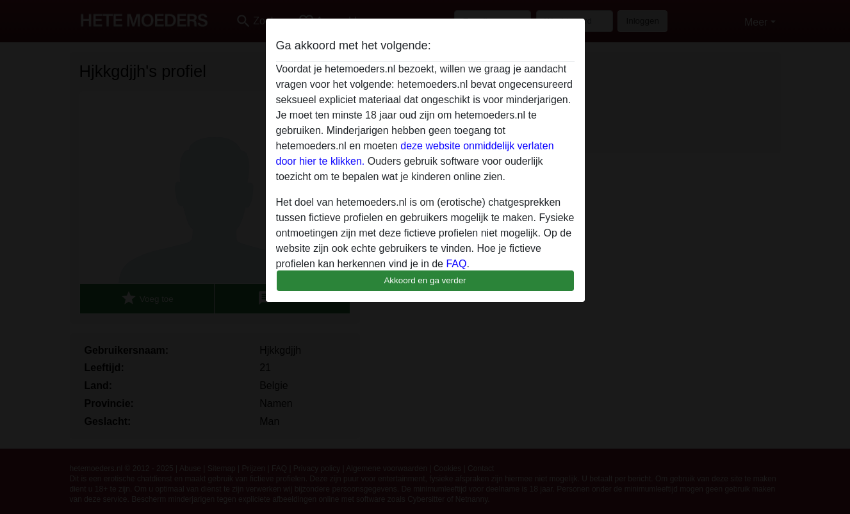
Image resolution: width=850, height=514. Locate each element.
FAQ (456, 263)
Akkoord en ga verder (425, 280)
